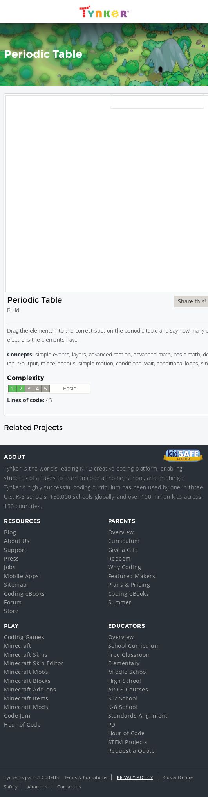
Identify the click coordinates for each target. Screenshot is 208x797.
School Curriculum (134, 645)
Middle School (128, 671)
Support (15, 549)
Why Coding (124, 567)
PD (112, 724)
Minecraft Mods (26, 707)
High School (124, 680)
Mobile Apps (21, 576)
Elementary (124, 663)
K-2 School (122, 698)
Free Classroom (129, 654)
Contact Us (69, 787)
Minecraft (17, 645)
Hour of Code (22, 724)
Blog (10, 532)
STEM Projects (128, 742)
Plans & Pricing (129, 584)
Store (11, 610)
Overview (121, 532)
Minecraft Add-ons (30, 689)
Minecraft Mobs (26, 671)
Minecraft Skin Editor (33, 663)
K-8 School (122, 707)
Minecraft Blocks (27, 680)
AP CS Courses (128, 689)
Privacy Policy (135, 777)
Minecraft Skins (26, 654)
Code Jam (17, 715)
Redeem (119, 558)
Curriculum (124, 540)
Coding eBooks (24, 593)
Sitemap (15, 584)
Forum (13, 602)
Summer (120, 602)
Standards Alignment (138, 715)
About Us (16, 540)
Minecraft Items (26, 698)
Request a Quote (131, 750)
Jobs (10, 567)
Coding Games (24, 637)
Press (11, 558)
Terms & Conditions (85, 777)
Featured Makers (132, 576)
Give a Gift (122, 549)
